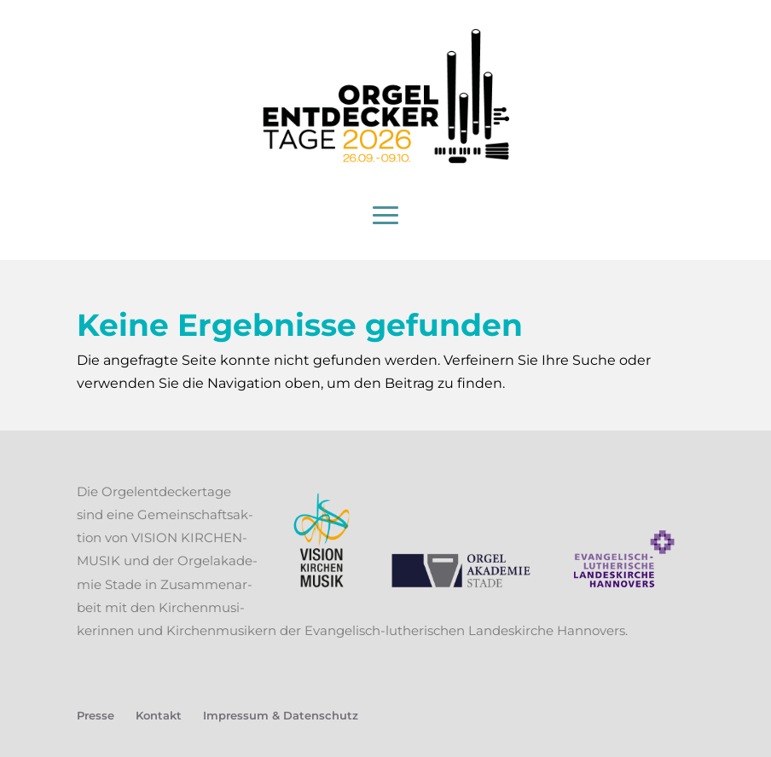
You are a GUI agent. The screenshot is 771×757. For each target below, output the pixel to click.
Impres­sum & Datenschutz (280, 715)
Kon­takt (159, 715)
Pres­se (95, 715)
